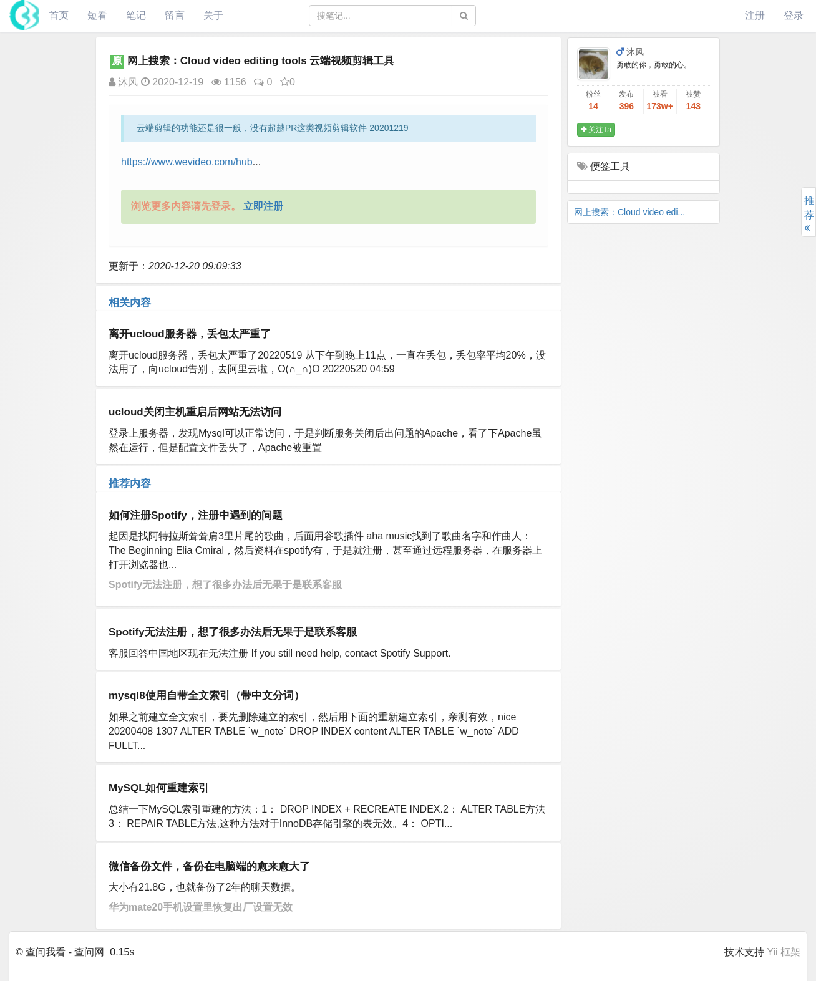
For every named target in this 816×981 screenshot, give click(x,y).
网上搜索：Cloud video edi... (629, 212)
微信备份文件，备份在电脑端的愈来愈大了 (209, 866)
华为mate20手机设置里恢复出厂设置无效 (201, 907)
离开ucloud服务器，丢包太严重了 (190, 334)
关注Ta (596, 129)
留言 (175, 15)
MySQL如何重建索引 (159, 788)
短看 (97, 15)
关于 (213, 15)
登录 (794, 15)
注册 (755, 15)
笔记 (136, 15)
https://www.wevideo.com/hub (187, 162)
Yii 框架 (783, 952)
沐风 (123, 82)
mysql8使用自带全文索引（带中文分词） (206, 696)
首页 (59, 15)
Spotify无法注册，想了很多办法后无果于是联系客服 (225, 584)
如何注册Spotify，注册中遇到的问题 (196, 515)
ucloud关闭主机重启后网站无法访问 (195, 412)
